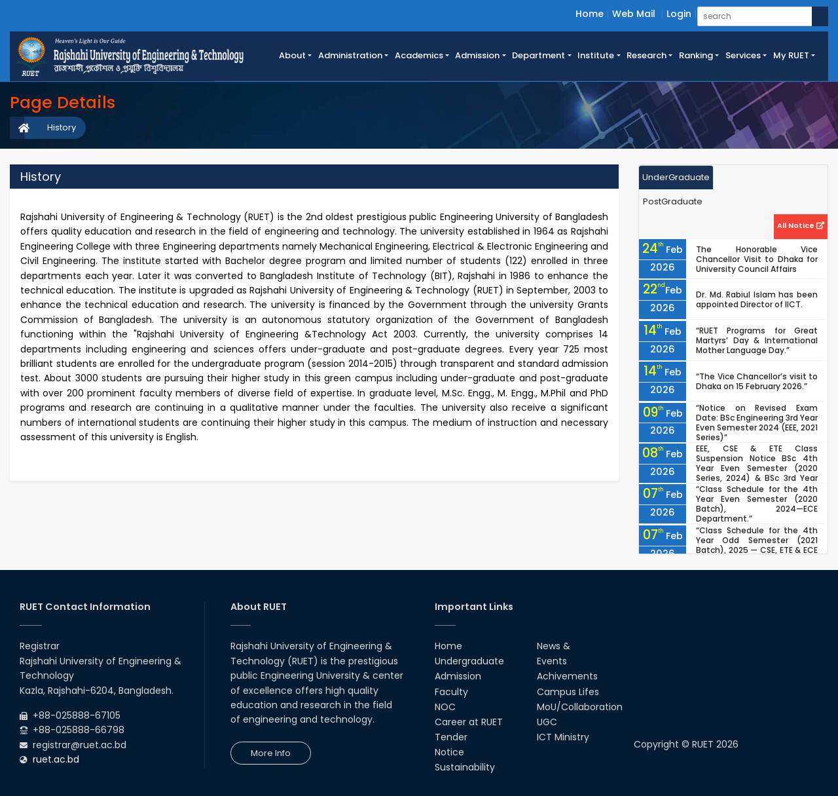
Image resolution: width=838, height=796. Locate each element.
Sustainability (465, 767)
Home (589, 13)
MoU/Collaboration (580, 706)
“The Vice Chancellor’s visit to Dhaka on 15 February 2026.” (757, 381)
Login (678, 13)
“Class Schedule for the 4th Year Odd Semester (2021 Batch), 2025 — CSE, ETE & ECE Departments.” (757, 545)
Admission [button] (477, 55)
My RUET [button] (791, 55)
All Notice (800, 225)
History (61, 127)
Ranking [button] (696, 55)
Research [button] (646, 55)
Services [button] (743, 55)
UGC (547, 722)
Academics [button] (419, 55)
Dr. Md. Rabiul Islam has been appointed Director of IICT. (757, 299)
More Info (271, 753)
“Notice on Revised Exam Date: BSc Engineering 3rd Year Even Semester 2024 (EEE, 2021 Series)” (757, 422)
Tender (451, 737)
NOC (445, 706)
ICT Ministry (563, 737)
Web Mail (633, 13)
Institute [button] (595, 55)
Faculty (451, 691)
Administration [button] (350, 55)
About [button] (292, 55)
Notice (449, 752)
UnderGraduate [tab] (676, 177)
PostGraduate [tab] (672, 201)
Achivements (567, 676)
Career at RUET (469, 722)
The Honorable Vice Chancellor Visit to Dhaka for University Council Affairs (757, 259)
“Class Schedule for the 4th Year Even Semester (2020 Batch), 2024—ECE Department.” (757, 503)
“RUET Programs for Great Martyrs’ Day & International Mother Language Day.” (757, 340)
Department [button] (538, 55)
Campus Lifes (568, 691)
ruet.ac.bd (56, 759)
